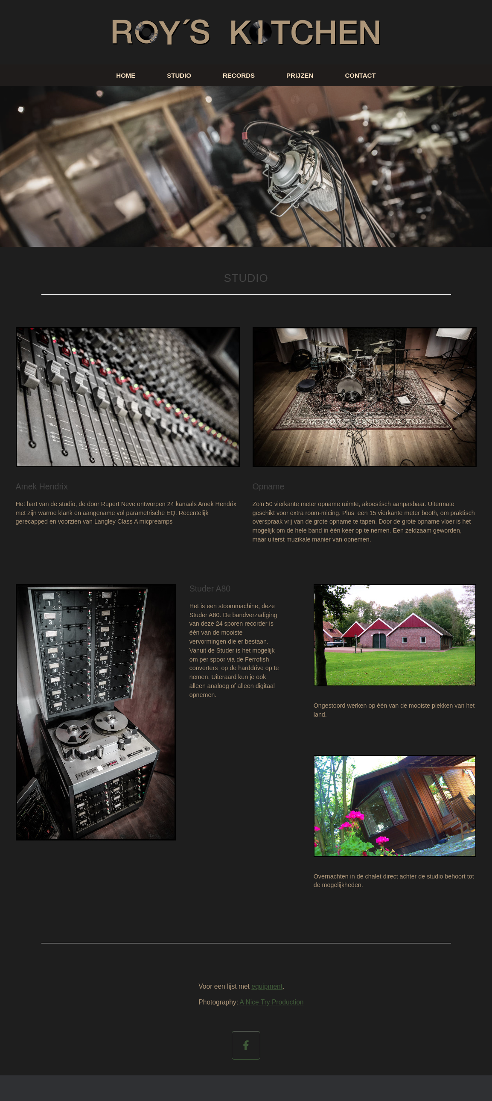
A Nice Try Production (272, 1002)
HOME (125, 75)
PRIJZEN (299, 75)
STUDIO (179, 75)
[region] (246, 166)
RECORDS (239, 75)
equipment (266, 986)
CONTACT (360, 75)
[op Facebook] (246, 1045)
